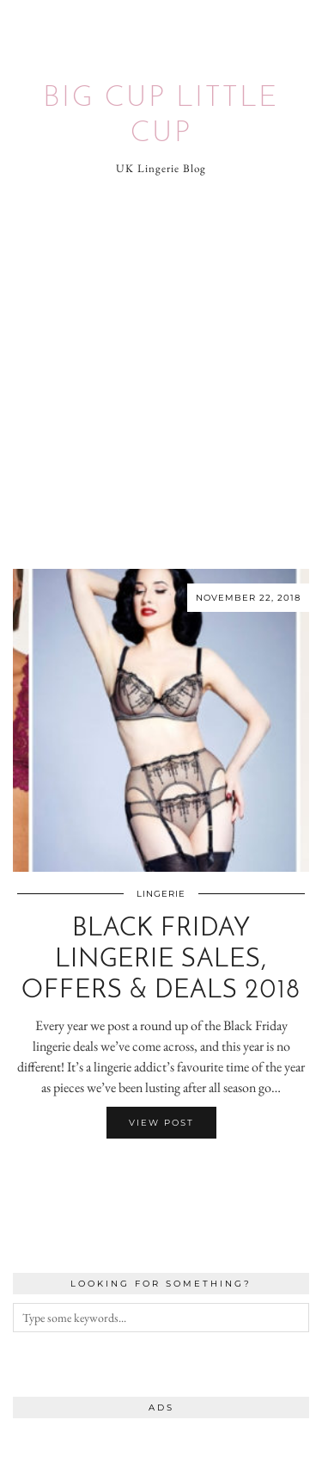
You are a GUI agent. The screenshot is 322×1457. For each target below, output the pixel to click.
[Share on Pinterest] (170, 1172)
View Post (161, 1122)
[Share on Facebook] (153, 1172)
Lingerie (161, 893)
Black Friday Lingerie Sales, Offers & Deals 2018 (161, 960)
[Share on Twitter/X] (161, 1172)
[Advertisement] (161, 373)
